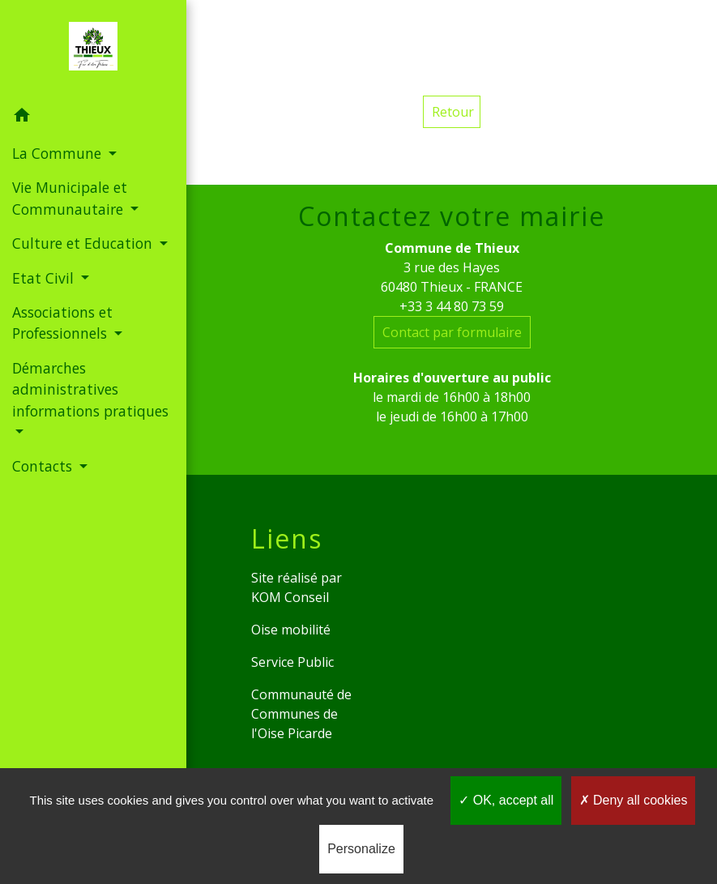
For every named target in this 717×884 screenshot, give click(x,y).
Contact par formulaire (452, 332)
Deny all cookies (633, 800)
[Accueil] (93, 49)
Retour (453, 112)
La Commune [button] (58, 153)
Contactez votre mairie (451, 216)
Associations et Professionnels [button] (62, 322)
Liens (286, 538)
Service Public (292, 662)
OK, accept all (506, 800)
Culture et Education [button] (84, 243)
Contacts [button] (44, 466)
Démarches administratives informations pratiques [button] (90, 389)
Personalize (361, 849)
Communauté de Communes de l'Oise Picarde (301, 713)
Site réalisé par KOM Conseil (296, 587)
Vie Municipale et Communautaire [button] (69, 197)
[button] (93, 117)
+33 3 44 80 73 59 (451, 306)
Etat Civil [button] (45, 278)
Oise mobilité (291, 629)
